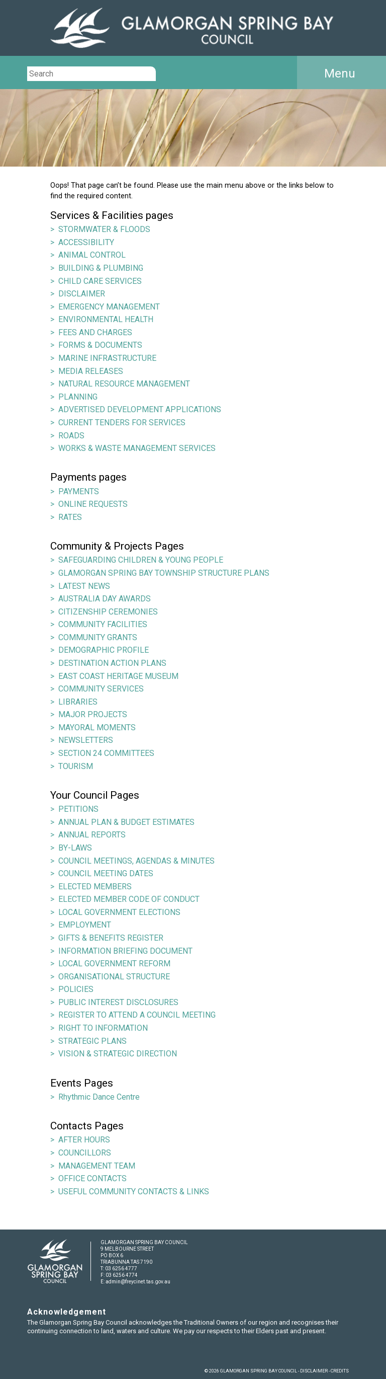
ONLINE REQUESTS (93, 504)
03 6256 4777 (121, 1268)
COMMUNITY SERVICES (101, 689)
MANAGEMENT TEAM (96, 1166)
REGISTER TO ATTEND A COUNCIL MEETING (137, 1015)
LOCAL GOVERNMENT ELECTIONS (119, 912)
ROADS (71, 435)
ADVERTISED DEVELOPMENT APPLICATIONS (139, 409)
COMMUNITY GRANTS (97, 637)
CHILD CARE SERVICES (100, 281)
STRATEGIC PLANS (92, 1041)
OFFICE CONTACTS (92, 1178)
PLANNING (78, 397)
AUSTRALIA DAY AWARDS (104, 598)
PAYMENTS (78, 491)
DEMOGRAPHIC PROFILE (103, 650)
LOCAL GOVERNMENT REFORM (114, 963)
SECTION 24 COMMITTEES (106, 753)
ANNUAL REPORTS (92, 834)
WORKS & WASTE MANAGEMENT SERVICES (137, 448)
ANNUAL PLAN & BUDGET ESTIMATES (126, 822)
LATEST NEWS (84, 586)
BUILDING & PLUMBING (100, 268)
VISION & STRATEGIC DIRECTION (117, 1053)
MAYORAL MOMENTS (97, 727)
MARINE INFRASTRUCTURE (107, 358)
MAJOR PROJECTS (92, 714)
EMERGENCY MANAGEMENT (109, 307)
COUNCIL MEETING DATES (105, 873)
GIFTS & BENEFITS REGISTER (110, 938)
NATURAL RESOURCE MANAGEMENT (124, 384)
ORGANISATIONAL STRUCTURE (114, 976)
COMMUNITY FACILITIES (102, 624)
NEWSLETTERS (85, 740)
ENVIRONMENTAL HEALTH (105, 319)
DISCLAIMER (81, 293)
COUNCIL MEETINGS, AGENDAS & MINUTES (136, 861)
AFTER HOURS (84, 1139)
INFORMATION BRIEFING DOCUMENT (125, 951)
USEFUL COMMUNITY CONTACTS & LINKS (133, 1191)
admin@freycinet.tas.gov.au (138, 1281)
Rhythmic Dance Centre (99, 1097)
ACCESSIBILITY (86, 242)
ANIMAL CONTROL (92, 255)
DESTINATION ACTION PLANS (112, 663)
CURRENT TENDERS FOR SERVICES (121, 422)
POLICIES (75, 989)
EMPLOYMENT (84, 925)
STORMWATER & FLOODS (104, 229)
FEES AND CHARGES (95, 332)
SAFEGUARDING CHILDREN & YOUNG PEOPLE (140, 560)
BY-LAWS (75, 848)
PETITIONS (78, 809)
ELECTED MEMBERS (95, 886)
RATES (70, 517)
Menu (339, 73)
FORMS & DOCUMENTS (100, 345)
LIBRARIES (78, 702)
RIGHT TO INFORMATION (103, 1028)
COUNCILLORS (84, 1153)
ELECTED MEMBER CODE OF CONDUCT (129, 899)
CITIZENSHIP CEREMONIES (108, 612)
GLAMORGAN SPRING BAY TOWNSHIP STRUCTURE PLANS (163, 573)
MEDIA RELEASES (90, 371)
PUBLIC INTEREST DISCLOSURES (118, 1002)
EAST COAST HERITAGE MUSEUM (118, 676)
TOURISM (75, 766)
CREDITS (340, 1370)
